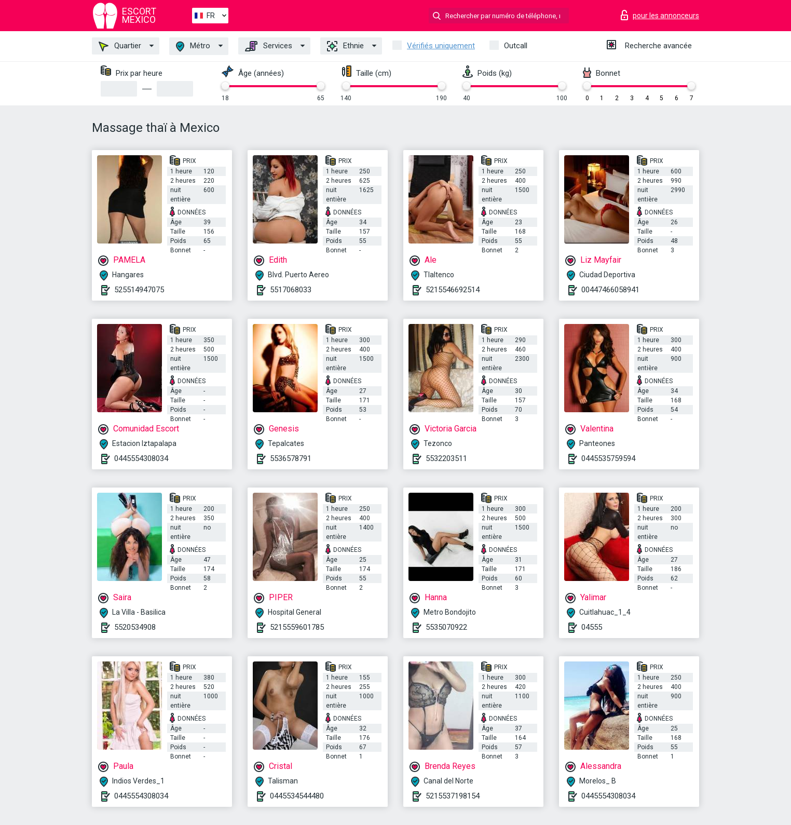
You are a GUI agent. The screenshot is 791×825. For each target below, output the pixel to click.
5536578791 (290, 458)
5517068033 (290, 289)
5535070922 (446, 627)
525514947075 (139, 289)
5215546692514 (453, 289)
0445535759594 (608, 458)
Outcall (515, 45)
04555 (591, 627)
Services (268, 46)
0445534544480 (297, 796)
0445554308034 (141, 458)
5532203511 (446, 458)
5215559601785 (297, 627)
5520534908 (135, 627)
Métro (193, 46)
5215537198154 (453, 796)
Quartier (120, 46)
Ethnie (345, 46)
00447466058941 (610, 289)
